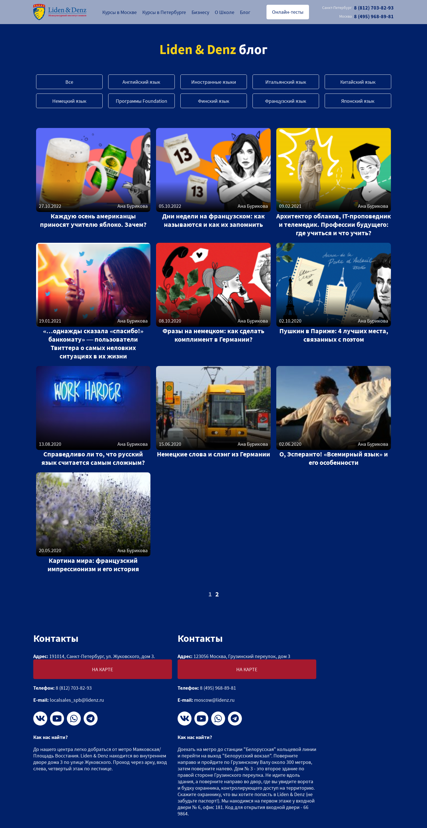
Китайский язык (358, 82)
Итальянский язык (285, 82)
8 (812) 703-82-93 (358, 7)
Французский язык (285, 101)
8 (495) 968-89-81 (366, 16)
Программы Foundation (141, 101)
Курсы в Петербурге (164, 12)
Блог (245, 12)
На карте (102, 669)
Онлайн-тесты (287, 12)
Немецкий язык (69, 101)
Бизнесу (200, 12)
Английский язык (141, 82)
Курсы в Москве (119, 12)
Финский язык (213, 101)
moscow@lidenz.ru (214, 700)
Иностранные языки (213, 82)
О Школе (224, 12)
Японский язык (357, 101)
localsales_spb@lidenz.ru (77, 700)
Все (69, 82)
